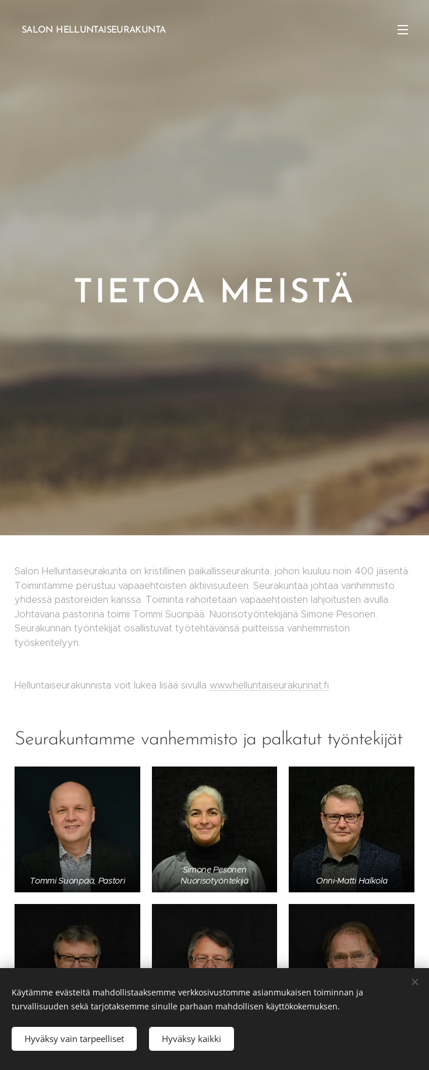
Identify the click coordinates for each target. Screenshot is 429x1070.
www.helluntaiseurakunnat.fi (269, 685)
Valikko (403, 29)
